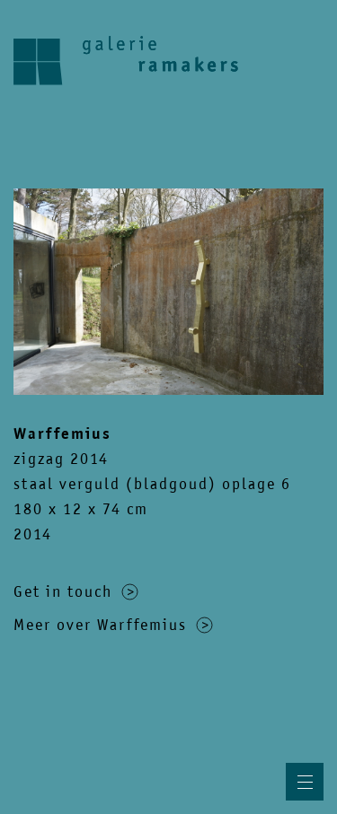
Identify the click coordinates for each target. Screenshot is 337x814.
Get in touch (75, 591)
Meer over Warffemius (113, 625)
